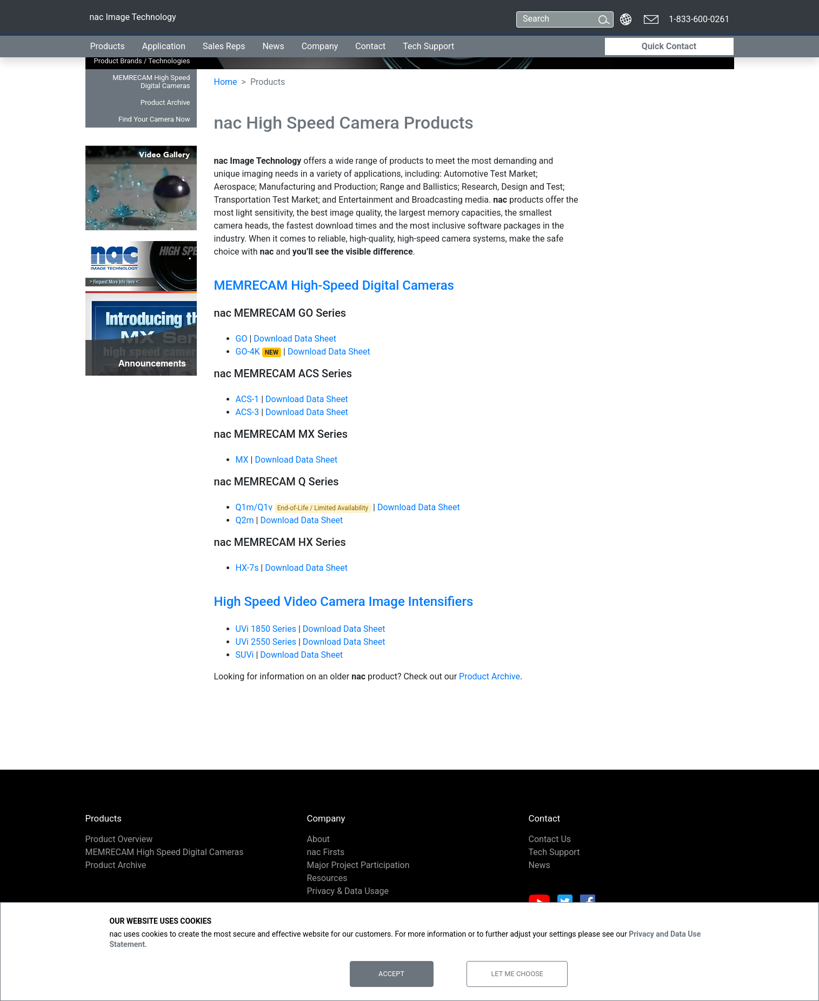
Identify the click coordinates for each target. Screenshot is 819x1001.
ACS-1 (247, 399)
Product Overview (119, 839)
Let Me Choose (517, 974)
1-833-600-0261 (699, 19)
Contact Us (550, 839)
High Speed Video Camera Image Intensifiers (344, 601)
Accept (391, 974)
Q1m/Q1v (254, 507)
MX (242, 460)
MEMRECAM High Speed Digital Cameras (151, 82)
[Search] (555, 19)
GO (242, 338)
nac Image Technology (132, 19)
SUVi (245, 655)
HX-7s (247, 568)
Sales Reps (224, 46)
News (273, 46)
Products (107, 46)
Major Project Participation (358, 865)
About (318, 839)
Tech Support (428, 46)
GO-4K (259, 351)
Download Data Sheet (295, 338)
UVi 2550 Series (266, 642)
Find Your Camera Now (154, 119)
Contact (370, 46)
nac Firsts (326, 852)
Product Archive (165, 102)
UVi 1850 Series (266, 629)
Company (320, 46)
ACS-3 (247, 412)
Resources (327, 878)
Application (163, 46)
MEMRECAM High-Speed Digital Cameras (334, 285)
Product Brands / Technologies (142, 61)
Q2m (245, 520)
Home (225, 82)
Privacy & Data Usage (348, 891)
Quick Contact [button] (669, 46)
